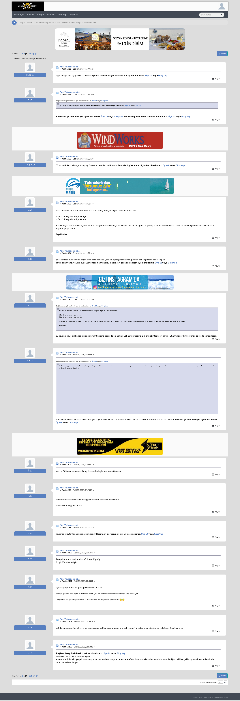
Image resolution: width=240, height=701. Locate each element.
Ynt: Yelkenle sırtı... (70, 66)
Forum (30, 14)
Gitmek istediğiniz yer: (208, 682)
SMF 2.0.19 (197, 697)
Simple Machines (221, 697)
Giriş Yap (62, 14)
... (21, 53)
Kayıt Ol (74, 14)
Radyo (40, 14)
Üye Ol (148, 75)
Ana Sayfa (18, 14)
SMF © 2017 (208, 697)
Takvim (50, 14)
